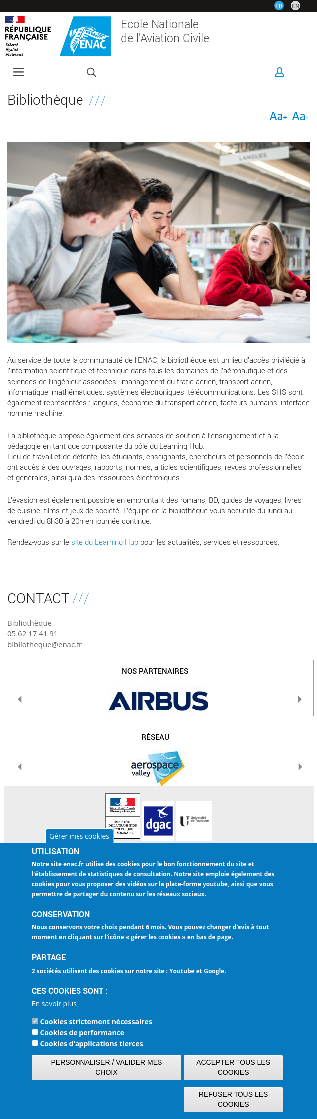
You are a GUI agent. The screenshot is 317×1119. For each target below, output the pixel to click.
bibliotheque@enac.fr (44, 644)
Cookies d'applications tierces (91, 1043)
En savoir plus (54, 1003)
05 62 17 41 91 (32, 633)
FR (279, 6)
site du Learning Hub (104, 542)
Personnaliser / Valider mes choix (106, 1067)
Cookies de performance (82, 1032)
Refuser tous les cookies (233, 1099)
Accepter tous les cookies (233, 1067)
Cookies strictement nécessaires (96, 1021)
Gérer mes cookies (79, 836)
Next (300, 699)
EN (296, 6)
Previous (20, 699)
